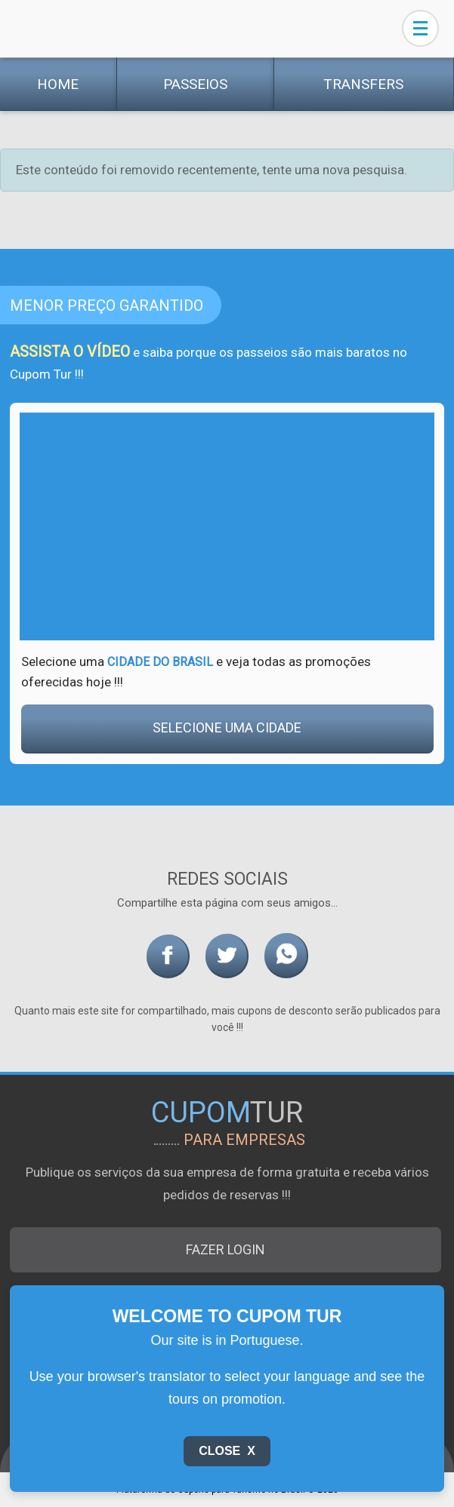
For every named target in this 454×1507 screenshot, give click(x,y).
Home (58, 84)
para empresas (244, 1140)
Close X (227, 1450)
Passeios (195, 84)
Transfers (363, 84)
